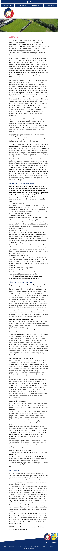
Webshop (7, 5)
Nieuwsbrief (21, 5)
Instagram (36, 5)
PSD (29, 2)
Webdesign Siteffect (29, 548)
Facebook (50, 5)
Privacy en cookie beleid (48, 546)
